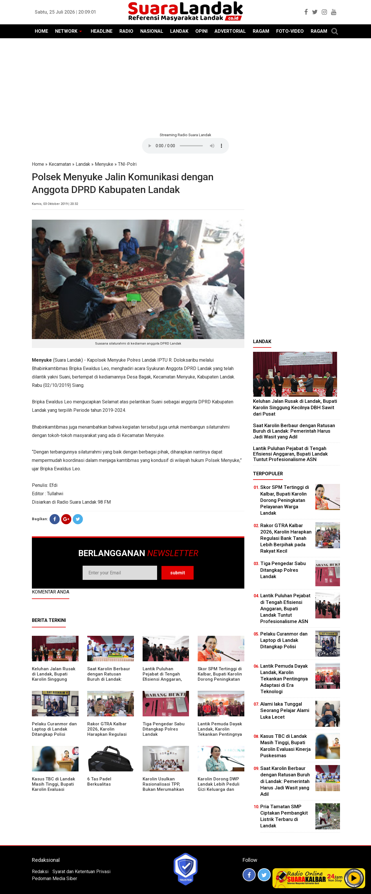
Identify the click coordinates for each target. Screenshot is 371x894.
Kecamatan (60, 164)
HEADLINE (101, 31)
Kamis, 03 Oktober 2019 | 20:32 (55, 204)
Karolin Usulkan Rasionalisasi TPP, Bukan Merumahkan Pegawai (163, 786)
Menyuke (104, 164)
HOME (41, 31)
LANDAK (179, 31)
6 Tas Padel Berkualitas (99, 781)
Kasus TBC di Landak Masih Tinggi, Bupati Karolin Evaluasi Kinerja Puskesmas (53, 786)
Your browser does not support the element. (185, 146)
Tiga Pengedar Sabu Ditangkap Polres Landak (164, 729)
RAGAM (261, 31)
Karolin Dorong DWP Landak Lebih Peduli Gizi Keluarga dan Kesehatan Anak (218, 786)
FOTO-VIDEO (290, 31)
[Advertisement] (185, 84)
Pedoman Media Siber (54, 878)
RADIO (126, 31)
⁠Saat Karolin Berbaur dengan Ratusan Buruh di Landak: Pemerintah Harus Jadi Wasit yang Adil (108, 679)
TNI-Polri (127, 164)
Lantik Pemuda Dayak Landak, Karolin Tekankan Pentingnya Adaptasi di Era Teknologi (220, 734)
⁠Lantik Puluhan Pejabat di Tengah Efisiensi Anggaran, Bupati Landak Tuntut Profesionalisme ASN (165, 679)
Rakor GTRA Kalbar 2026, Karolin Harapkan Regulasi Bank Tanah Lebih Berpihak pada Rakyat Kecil (109, 737)
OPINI (201, 31)
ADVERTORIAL (230, 31)
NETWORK (66, 31)
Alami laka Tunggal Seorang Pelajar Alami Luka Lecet (284, 710)
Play (354, 878)
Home (38, 164)
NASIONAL (151, 31)
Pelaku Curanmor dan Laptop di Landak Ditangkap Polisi (54, 729)
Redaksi (40, 871)
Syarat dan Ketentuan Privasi (81, 871)
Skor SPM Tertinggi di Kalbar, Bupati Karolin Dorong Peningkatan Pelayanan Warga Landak (220, 679)
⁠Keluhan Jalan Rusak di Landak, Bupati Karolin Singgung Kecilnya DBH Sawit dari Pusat (53, 679)
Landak (83, 164)
